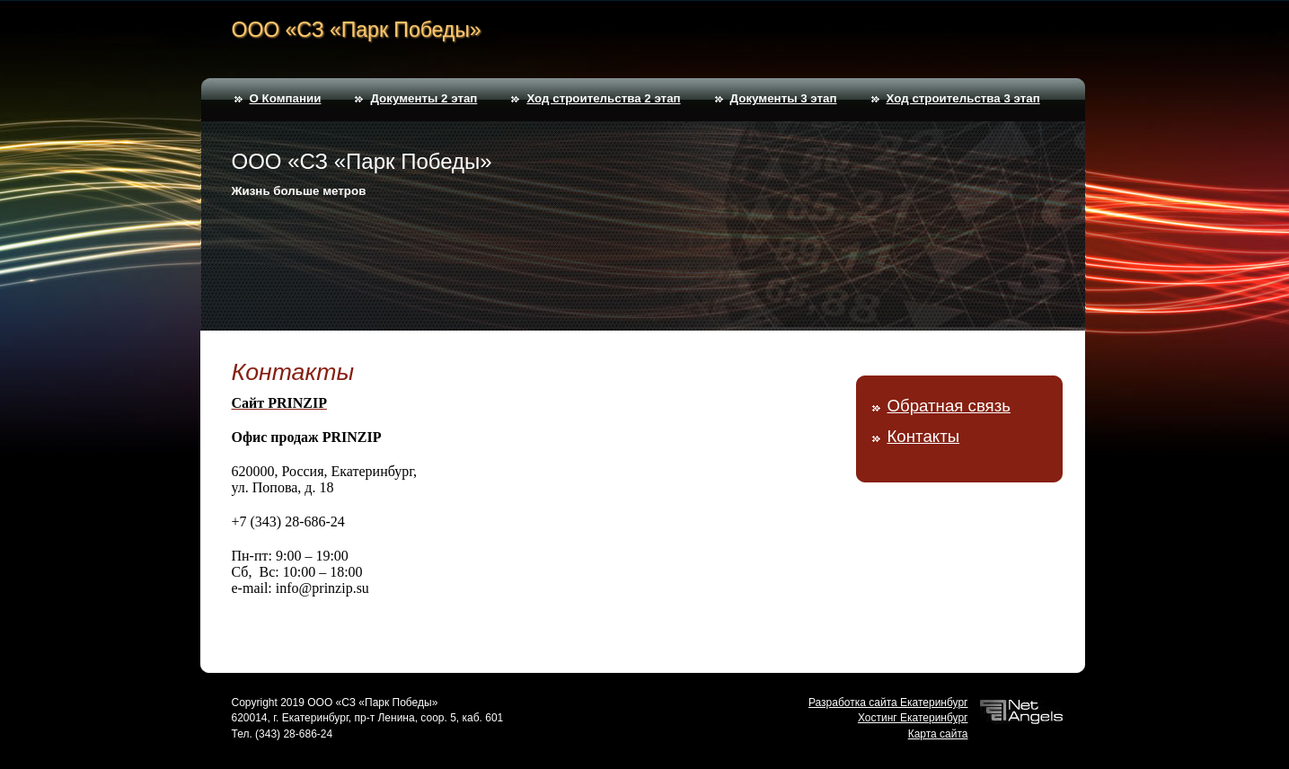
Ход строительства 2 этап (603, 98)
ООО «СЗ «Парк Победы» (356, 29)
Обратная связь (949, 405)
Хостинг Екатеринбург (913, 718)
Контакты (923, 436)
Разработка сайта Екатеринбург (888, 702)
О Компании (286, 98)
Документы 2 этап (423, 98)
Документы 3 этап (783, 98)
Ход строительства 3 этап (963, 98)
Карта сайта (938, 734)
